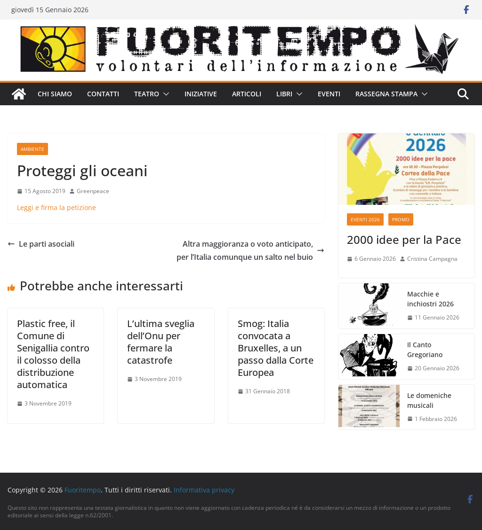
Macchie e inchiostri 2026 (430, 298)
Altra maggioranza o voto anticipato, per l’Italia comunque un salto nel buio (250, 251)
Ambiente (32, 149)
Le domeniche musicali (429, 400)
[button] (164, 94)
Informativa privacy (204, 489)
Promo (401, 219)
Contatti (103, 93)
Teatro (146, 93)
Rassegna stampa (386, 93)
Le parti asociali (41, 244)
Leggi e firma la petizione (56, 207)
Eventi (329, 93)
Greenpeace (93, 191)
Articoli (246, 93)
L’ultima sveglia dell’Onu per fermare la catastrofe (160, 341)
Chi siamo (55, 93)
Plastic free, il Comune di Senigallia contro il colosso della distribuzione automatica (53, 354)
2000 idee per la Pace (404, 239)
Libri (284, 93)
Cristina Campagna (432, 259)
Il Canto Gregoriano (424, 349)
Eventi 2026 (365, 219)
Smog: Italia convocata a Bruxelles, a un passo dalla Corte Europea (275, 348)
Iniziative (201, 93)
